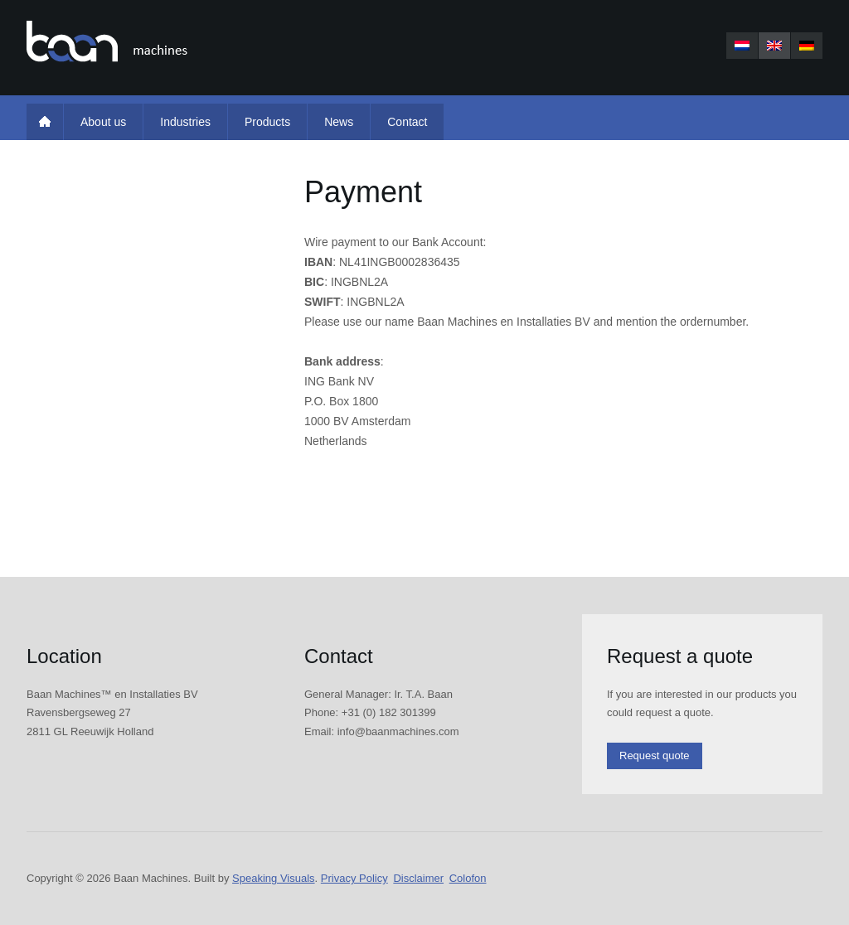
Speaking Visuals (273, 878)
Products (267, 121)
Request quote (654, 755)
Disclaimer (418, 878)
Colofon (468, 878)
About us (103, 121)
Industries (185, 121)
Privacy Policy (354, 878)
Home (45, 122)
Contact (407, 121)
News (338, 121)
